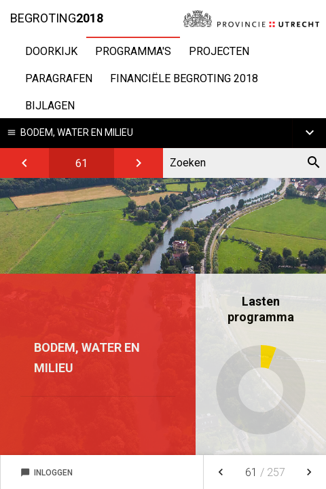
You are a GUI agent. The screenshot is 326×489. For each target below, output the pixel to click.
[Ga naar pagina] (81, 163)
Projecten (219, 51)
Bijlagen (50, 105)
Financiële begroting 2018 (184, 78)
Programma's (133, 51)
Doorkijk (51, 51)
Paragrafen (58, 78)
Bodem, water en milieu (76, 132)
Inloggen (46, 472)
